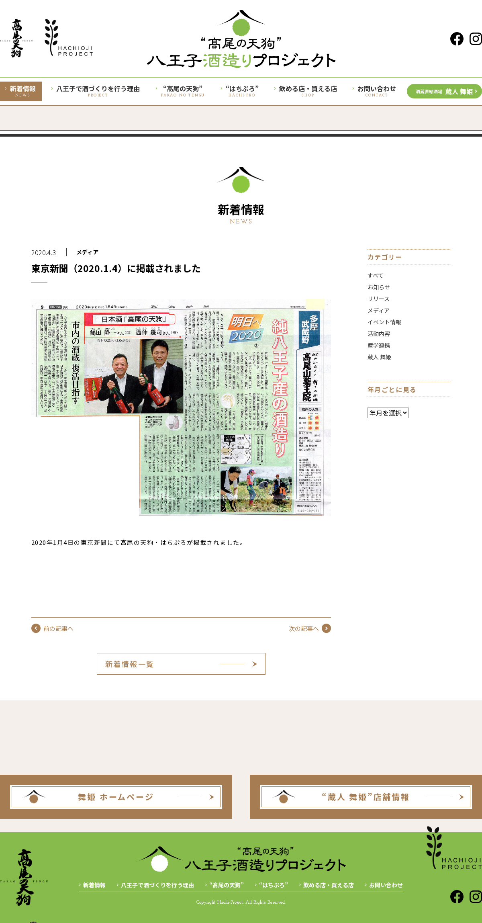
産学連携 (379, 345)
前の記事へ (52, 628)
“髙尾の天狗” (226, 885)
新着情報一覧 (130, 664)
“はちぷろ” (273, 885)
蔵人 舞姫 (444, 91)
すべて (376, 275)
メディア (87, 252)
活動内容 (379, 333)
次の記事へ (310, 628)
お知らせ (379, 287)
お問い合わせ (386, 885)
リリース (379, 299)
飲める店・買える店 (328, 885)
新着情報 (94, 885)
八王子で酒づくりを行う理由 (157, 885)
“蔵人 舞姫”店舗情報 (366, 796)
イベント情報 (384, 322)
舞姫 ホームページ (116, 796)
